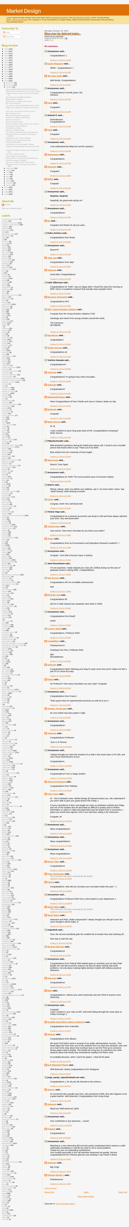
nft (3, 825)
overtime (5, 875)
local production (8, 730)
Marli (49, 990)
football (4, 549)
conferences (6, 389)
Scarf (4, 1021)
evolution (5, 523)
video (4, 1193)
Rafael (50, 679)
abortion (5, 221)
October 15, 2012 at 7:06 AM (60, 535)
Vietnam (5, 1195)
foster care (6, 551)
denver (4, 454)
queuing (5, 954)
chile (3, 349)
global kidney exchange (10, 575)
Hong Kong (6, 604)
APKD (4, 265)
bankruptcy (6, 289)
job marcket (6, 669)
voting (4, 1197)
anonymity (5, 262)
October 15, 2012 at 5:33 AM (60, 242)
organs (4, 873)
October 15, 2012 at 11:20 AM (61, 870)
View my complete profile (11, 208)
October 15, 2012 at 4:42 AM (60, 72)
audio (4, 280)
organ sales (6, 871)
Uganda (5, 1165)
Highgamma (53, 154)
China (4, 350)
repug (4, 982)
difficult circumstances (10, 460)
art (3, 273)
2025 (6, 51)
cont (3, 399)
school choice (7, 1025)
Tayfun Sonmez (54, 348)
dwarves (5, 486)
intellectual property (9, 638)
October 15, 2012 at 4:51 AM (60, 112)
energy (4, 510)
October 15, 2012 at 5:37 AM (60, 254)
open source (6, 858)
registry (4, 969)
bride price (6, 321)
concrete (5, 384)
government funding (9, 582)
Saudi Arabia (6, 1017)
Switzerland (6, 1106)
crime (4, 423)
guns (3, 586)
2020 (6, 62)
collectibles (6, 365)
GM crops (5, 578)
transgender (6, 1140)
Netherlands (6, 812)
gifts (3, 573)
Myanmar (5, 802)
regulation (5, 971)
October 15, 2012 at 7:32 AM (60, 591)
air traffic (5, 243)
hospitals (5, 612)
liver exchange (7, 725)
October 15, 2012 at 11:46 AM (61, 891)
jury (3, 682)
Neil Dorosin (53, 578)
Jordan (4, 676)
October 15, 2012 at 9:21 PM (60, 1101)
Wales (4, 1202)
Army (4, 271)
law (3, 710)
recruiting (5, 965)
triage (4, 1149)
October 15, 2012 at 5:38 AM (60, 266)
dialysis (4, 458)
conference (6, 388)
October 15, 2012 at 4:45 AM (60, 85)
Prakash (51, 1129)
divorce (4, 473)
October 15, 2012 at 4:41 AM (60, 60)
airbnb (4, 245)
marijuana (5, 747)
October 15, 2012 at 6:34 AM (60, 456)
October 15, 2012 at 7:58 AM (60, 637)
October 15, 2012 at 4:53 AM (60, 138)
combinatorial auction (10, 371)
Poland (4, 914)
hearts (4, 595)
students (5, 1093)
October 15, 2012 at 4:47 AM (60, 99)
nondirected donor (8, 836)
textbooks (5, 1125)
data (3, 434)
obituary (5, 847)
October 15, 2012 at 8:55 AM (60, 688)
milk (3, 791)
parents (4, 882)
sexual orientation (8, 1049)
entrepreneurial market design (13, 515)
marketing (5, 754)
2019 (6, 65)
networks (5, 814)
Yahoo (4, 1217)
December (10, 83)
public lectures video (9, 949)
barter (4, 293)
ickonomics (6, 621)
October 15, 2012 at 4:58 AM (60, 176)
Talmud (4, 1110)
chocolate (5, 352)
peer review (6, 895)
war (3, 1204)
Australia (5, 282)
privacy (4, 934)
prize (3, 936)
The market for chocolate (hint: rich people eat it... (22, 132)
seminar (5, 1039)
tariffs (4, 1112)
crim (3, 421)
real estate (6, 962)
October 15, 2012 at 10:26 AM (61, 766)
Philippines (6, 901)
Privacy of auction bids (13, 142)
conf (3, 386)
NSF (3, 841)
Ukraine (5, 1167)
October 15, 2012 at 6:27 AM (60, 437)
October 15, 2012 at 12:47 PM (61, 912)
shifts (4, 1052)
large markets (7, 708)
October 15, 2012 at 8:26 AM (60, 661)
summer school (7, 1097)
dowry (4, 480)
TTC (3, 1152)
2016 (6, 72)
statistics (5, 1090)
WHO (4, 1212)
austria (4, 284)
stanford (5, 1086)
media (4, 775)
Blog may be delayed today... (62, 33)
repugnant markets (59, 18)
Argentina (5, 267)
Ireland (4, 660)
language (5, 706)
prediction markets (9, 928)
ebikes (4, 489)
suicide (4, 1095)
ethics (4, 519)
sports (4, 1082)
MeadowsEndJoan (56, 397)
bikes (4, 300)
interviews (5, 654)
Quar (4, 952)
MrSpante (52, 409)
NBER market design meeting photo (18, 115)
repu (3, 980)
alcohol (4, 250)
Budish (4, 325)
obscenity (5, 849)
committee (6, 373)
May (8, 177)
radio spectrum (7, 958)
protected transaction (9, 943)
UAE (3, 1160)
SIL (3, 1058)
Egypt (4, 499)
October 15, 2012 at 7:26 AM (60, 574)
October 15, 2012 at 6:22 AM (60, 406)
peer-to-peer (6, 897)
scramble (5, 1032)
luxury (4, 736)
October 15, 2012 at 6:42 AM (60, 481)
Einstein (5, 501)
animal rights (6, 260)
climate (4, 360)
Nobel (52, 40)
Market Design (23, 11)
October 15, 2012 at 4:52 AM (60, 126)
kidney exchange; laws (10, 691)
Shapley (5, 1051)
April (8, 179)
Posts (6, 33)
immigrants (6, 625)
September (10, 168)
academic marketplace (10, 225)
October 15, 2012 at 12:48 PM (61, 926)
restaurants (6, 991)
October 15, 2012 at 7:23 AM (60, 560)
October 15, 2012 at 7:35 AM (60, 608)
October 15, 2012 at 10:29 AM (61, 778)
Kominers (5, 697)
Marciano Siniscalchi (57, 297)
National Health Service (10, 806)
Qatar (4, 951)
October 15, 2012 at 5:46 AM (60, 306)
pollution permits (8, 919)
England (5, 513)
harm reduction (7, 589)
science (5, 1028)
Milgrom (5, 789)
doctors (4, 476)
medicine (5, 780)
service (4, 1041)
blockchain (6, 308)
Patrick (50, 882)
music (4, 801)
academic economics (9, 223)
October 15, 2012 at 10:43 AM (61, 821)
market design (7, 751)
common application (9, 375)
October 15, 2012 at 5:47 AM (60, 332)
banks (4, 291)
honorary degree (8, 606)
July (8, 172)
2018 (6, 67)
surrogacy (5, 1102)
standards (5, 1084)
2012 (6, 81)
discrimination (7, 467)
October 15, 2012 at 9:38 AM (60, 730)
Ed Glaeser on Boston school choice (18, 117)
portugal (5, 925)
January (9, 185)
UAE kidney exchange (10, 1162)
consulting (5, 397)
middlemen (6, 788)
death (4, 443)
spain (4, 1073)
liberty (4, 717)
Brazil (4, 319)
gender (4, 563)
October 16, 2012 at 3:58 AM (60, 1138)
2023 (6, 56)
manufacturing (7, 745)
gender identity (7, 565)
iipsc (3, 623)
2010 (6, 189)
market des (6, 749)
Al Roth (7, 205)
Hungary (5, 617)
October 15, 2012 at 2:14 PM (60, 1001)
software (5, 1067)
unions (4, 1169)
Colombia (5, 369)
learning (5, 715)
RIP (3, 999)
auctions (5, 278)
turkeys (4, 1156)
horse (4, 608)
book (3, 312)
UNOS (4, 1175)
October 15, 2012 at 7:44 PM (60, 1031)
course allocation (8, 415)
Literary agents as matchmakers (16, 156)
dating (4, 436)
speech (4, 1077)
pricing (4, 930)
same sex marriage (9, 1012)
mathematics (6, 767)
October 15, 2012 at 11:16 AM (61, 833)
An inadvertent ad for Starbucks (16, 126)
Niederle (5, 828)
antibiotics (5, 263)
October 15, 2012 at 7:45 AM (60, 625)
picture (4, 906)
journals (5, 678)
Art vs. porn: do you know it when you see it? (21, 111)
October (9, 87)
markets (5, 756)
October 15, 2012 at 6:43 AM (60, 496)
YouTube (5, 1219)
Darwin (4, 432)
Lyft (3, 738)
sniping (4, 1064)
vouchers (5, 1199)
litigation (5, 721)
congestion (6, 393)
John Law (52, 258)
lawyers (5, 714)
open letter (6, 856)
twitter (4, 1158)
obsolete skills (7, 851)
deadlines (5, 441)
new (3, 815)
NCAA (4, 810)
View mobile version (86, 1196)
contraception (7, 400)
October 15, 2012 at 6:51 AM (60, 523)
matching (5, 762)
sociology (5, 1065)
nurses (4, 845)
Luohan (4, 734)
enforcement (6, 512)
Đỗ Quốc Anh (53, 595)
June (8, 174)
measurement (7, 769)
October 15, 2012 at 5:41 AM (60, 279)
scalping (5, 1019)
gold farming (6, 580)
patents (4, 886)
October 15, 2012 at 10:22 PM (61, 1125)
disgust (4, 469)
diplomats (5, 463)
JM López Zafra (54, 76)
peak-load (5, 891)
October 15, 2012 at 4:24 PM (60, 1018)
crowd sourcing (7, 425)
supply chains (7, 1099)
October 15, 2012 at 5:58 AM (60, 369)
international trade (8, 647)
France (4, 552)
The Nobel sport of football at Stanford (18, 97)
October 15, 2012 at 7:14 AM (60, 547)
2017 (6, 69)
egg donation (7, 497)
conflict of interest (8, 391)
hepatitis (5, 597)
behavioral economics (10, 295)
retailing (5, 993)
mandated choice (8, 743)
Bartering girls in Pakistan (14, 99)
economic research (9, 491)
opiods (4, 862)
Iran (3, 656)
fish (3, 543)
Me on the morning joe (13, 103)
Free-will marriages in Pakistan (16, 160)
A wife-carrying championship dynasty (18, 140)
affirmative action (8, 234)
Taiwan (4, 1108)
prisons (4, 932)
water (4, 1208)
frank (49, 103)
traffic (4, 1136)
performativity (7, 899)
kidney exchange (8, 689)
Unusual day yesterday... (14, 128)
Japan (4, 667)
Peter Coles (53, 794)
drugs (4, 484)
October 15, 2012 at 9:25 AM (60, 717)
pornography (6, 923)
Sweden (5, 1104)
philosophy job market (10, 902)
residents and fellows (9, 989)
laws (3, 712)
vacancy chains (7, 1188)
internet (4, 649)
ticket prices (6, 1128)
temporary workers (9, 1119)
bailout (4, 286)
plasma (4, 910)
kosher (4, 701)
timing (4, 1130)
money (4, 795)
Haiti (3, 588)
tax (3, 1114)
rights (4, 997)
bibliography (6, 299)
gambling (5, 558)
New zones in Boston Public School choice (20, 162)
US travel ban (7, 1182)
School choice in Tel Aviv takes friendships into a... (22, 158)
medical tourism (8, 776)
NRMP (4, 839)
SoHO (4, 1069)
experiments (6, 525)
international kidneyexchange (12, 645)
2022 (6, 58)
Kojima (4, 695)
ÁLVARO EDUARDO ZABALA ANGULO (66, 1022)
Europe (4, 521)
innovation (5, 634)
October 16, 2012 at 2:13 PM (60, 1171)
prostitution (6, 941)
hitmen (4, 602)
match (4, 760)
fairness (5, 532)
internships (6, 651)
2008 (6, 194)
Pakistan (5, 877)
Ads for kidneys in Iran (13, 113)
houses (4, 615)
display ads (6, 471)
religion (4, 973)
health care (6, 593)
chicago (5, 347)
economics (6, 493)
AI (2, 239)
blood (4, 310)
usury (4, 1184)
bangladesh (6, 288)
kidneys (5, 693)
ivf (3, 665)
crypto (4, 426)
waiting (4, 1201)
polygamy (5, 921)
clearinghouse (7, 356)
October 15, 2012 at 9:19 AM (60, 705)
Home (86, 1192)
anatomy (5, 258)
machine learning (8, 739)
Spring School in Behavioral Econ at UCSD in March (23, 91)
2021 (6, 60)
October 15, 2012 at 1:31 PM (60, 987)
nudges (4, 843)
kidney (4, 688)
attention (5, 276)
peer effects (6, 893)
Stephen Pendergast (57, 709)
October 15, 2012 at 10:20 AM (61, 747)
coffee (4, 363)
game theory (6, 560)
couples (5, 413)
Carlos (50, 499)
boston (4, 315)
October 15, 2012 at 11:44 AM (61, 879)
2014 (6, 76)
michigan (5, 786)
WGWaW (5, 1210)
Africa (4, 238)
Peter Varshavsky (55, 874)
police (4, 915)
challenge (5, 341)
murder (4, 799)
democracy (6, 451)
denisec (51, 1090)
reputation (5, 986)
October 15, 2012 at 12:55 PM (61, 943)
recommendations (8, 964)
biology (4, 302)
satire (4, 1015)
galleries (5, 556)
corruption (5, 410)
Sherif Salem (53, 907)
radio (4, 956)
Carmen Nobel (54, 629)
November (10, 85)
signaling (5, 1056)
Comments (8, 37)
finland (4, 539)
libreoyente (52, 460)
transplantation (7, 1143)
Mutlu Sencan (54, 422)
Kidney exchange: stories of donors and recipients (22, 124)
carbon (4, 332)
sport (4, 1080)
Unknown (51, 167)
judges (4, 680)
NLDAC (5, 832)
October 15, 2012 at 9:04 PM (60, 1086)
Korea (4, 699)
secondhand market (9, 1036)
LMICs (4, 728)
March (8, 181)
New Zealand (7, 821)
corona (4, 408)
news (4, 823)
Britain (4, 323)
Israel (4, 662)
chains (4, 339)
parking (4, 884)
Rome (4, 1002)
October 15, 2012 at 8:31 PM (60, 1061)
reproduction (6, 978)
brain (4, 317)
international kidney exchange (13, 643)
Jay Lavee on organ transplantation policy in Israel (22, 105)
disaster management (10, 465)
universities (6, 1171)
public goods (6, 945)
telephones (6, 1115)
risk (3, 1001)
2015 (6, 74)
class (4, 354)
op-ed (4, 854)
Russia (4, 1004)
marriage (5, 758)
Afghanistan (6, 236)
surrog (4, 1101)
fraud (4, 554)
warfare (4, 1206)
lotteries (5, 732)
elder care (5, 502)
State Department (8, 1088)
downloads (6, 478)
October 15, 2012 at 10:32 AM (61, 790)
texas (4, 1123)
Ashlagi (4, 275)
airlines (4, 247)
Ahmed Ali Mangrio (56, 782)
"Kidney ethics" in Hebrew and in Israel (19, 101)
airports (4, 249)
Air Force (5, 241)
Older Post (122, 1192)
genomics (5, 567)
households (6, 613)
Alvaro (50, 539)
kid (3, 684)
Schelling (5, 1023)
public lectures (7, 947)
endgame (5, 508)
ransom (4, 960)
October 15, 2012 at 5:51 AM (60, 356)
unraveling (6, 1177)
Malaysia (5, 741)
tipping (4, 1132)
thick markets (7, 1127)
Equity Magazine (55, 64)
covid (4, 417)
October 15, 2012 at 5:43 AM (60, 293)
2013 (6, 78)
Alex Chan (6, 252)
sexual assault (7, 1045)
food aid (5, 547)
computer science (8, 382)
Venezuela (6, 1191)
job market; (6, 673)
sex (3, 1043)
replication (5, 975)
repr (3, 977)
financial (5, 536)
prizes (4, 938)
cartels (4, 336)
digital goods (6, 462)
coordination (6, 406)
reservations (6, 988)
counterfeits (6, 412)
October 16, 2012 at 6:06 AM (60, 1159)
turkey (4, 1154)
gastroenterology (8, 562)
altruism (5, 256)
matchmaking (7, 765)
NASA (4, 804)
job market (6, 671)
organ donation (7, 869)
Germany (5, 569)
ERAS (4, 517)
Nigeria (4, 830)
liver (3, 723)
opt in (4, 865)
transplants (6, 1145)
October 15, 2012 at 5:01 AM (60, 188)
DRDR (50, 179)
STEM (4, 1091)
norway (4, 838)
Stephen (51, 1034)
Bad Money (52, 335)
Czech (4, 430)
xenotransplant (7, 1215)
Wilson (4, 1214)
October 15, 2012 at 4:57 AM (60, 163)
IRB (3, 658)
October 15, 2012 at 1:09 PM (60, 955)
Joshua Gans (53, 526)
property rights (7, 939)
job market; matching (9, 675)
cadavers (5, 328)
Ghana (4, 571)
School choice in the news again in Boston (20, 144)
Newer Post (49, 1192)
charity (4, 343)
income (4, 628)
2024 (6, 53)
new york (5, 819)
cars (3, 334)
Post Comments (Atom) (65, 1204)
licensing (5, 719)
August (9, 170)
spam (4, 1075)
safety (4, 1006)
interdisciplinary (7, 639)
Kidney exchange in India (14, 122)
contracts (5, 402)
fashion (4, 534)
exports (4, 530)
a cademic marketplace (10, 219)
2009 (6, 192)
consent (5, 395)
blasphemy (6, 306)
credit (4, 419)
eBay (4, 488)
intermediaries (7, 641)
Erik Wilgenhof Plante (57, 1065)
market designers (8, 752)
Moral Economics (20, 20)
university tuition (8, 1173)
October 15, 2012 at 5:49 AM (60, 344)
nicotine (5, 826)
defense (5, 449)
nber (3, 808)
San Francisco (7, 1014)
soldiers (5, 1071)
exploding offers (8, 526)
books (4, 313)
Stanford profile (83, 18)
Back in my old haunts (13, 120)
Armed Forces (7, 269)
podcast (5, 912)
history (4, 601)
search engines (7, 1034)
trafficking (5, 1138)
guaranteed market (9, 584)
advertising (6, 230)
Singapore (5, 1060)
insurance (5, 636)
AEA (3, 232)
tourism (4, 1134)
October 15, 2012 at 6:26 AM (60, 418)
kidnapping (6, 686)
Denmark (5, 452)
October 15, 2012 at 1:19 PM (60, 975)
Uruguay (5, 1180)
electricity (5, 504)
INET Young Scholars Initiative (62, 309)
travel (4, 1147)
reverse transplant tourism (11, 995)
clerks (4, 358)
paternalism (6, 888)
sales (4, 1010)
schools (5, 1027)
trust (3, 1151)
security (5, 1038)
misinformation (7, 793)
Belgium (5, 297)
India (3, 630)
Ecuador (5, 495)
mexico (4, 784)
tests (3, 1121)
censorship (6, 338)
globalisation (6, 576)
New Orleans (7, 817)
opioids (4, 864)
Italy (3, 664)
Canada (5, 330)
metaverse (6, 782)
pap (3, 878)
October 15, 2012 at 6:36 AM (60, 469)
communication (7, 376)
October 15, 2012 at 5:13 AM (60, 205)
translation (6, 1141)
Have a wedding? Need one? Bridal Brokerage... (22, 89)
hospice (5, 610)
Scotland (5, 1030)
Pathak (4, 889)
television (5, 1117)
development (6, 456)
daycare (5, 438)
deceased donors (8, 447)
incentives (5, 626)
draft (3, 482)
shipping (5, 1054)
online (4, 852)
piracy (4, 908)
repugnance (6, 984)
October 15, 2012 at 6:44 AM (60, 508)
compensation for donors (11, 378)
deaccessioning (7, 439)
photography (6, 904)
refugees (5, 967)
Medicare (5, 778)
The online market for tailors (15, 154)
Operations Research (10, 860)
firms (3, 541)
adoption (5, 228)
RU (48, 221)
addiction (5, 226)
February (9, 183)
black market (6, 304)
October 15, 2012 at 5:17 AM (60, 217)
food (3, 545)
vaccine (5, 1190)
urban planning (7, 1178)
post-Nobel (6, 927)
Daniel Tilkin (53, 862)
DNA (3, 475)
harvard (5, 591)
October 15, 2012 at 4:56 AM (60, 151)
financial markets (8, 538)
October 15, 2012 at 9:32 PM (60, 1113)
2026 (6, 49)
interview (5, 652)
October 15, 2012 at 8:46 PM (60, 1074)
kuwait (4, 702)
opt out (4, 867)
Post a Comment (50, 1188)
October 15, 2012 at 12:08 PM (61, 903)
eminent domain (8, 506)
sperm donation (7, 1078)
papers (4, 880)
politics (4, 917)
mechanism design (9, 773)
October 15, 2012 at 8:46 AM (60, 676)
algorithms (6, 254)
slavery (4, 1062)
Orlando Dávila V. (55, 1175)
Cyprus (4, 428)
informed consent (8, 632)
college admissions (9, 367)
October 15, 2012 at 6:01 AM (60, 381)
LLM (3, 726)
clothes (4, 362)
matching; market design (11, 764)
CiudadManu (53, 641)
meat (4, 771)
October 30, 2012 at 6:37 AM (60, 1184)
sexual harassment (9, 1047)
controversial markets (10, 404)
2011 (6, 187)
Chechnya (5, 345)
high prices (6, 599)
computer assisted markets (12, 380)
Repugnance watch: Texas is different (18, 138)
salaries (5, 1008)
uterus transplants (8, 1186)
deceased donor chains (10, 445)
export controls (7, 528)
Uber (3, 1164)
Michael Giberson (55, 947)
